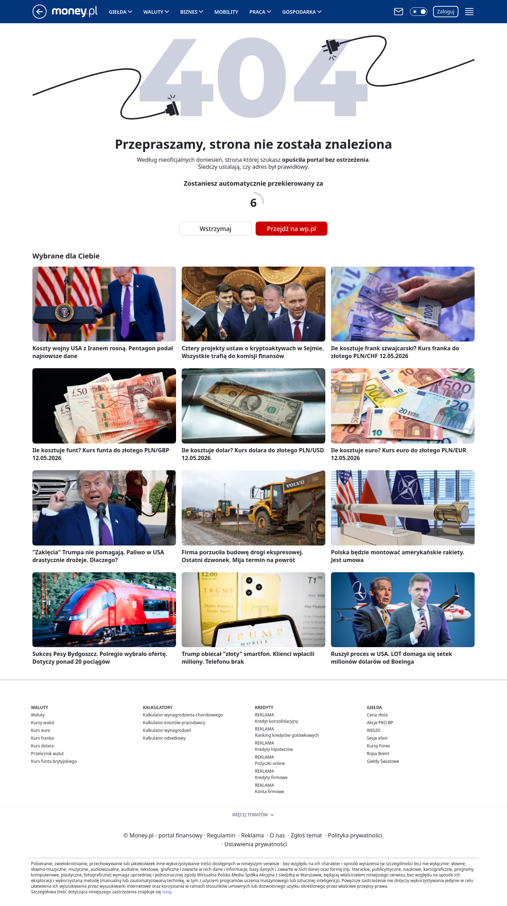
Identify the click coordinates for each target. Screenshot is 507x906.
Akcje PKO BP (380, 723)
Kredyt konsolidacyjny (276, 721)
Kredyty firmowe (271, 777)
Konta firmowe (269, 792)
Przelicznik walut (47, 754)
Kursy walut (42, 723)
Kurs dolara (42, 746)
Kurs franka (42, 738)
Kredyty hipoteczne (274, 749)
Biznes (189, 11)
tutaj (166, 892)
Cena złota (377, 715)
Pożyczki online (270, 763)
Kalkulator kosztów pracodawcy (174, 723)
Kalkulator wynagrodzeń (167, 730)
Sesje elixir (377, 738)
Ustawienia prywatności (254, 844)
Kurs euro (40, 730)
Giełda (117, 11)
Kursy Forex (378, 746)
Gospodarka (299, 11)
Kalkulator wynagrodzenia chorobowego (183, 715)
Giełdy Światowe (383, 761)
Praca (257, 11)
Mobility (226, 11)
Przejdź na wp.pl (291, 228)
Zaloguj (446, 11)
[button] (418, 11)
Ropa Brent (378, 754)
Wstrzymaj (215, 228)
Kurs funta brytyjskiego (54, 761)
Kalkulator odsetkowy (164, 738)
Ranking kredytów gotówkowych (287, 735)
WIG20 (373, 730)
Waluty (153, 11)
